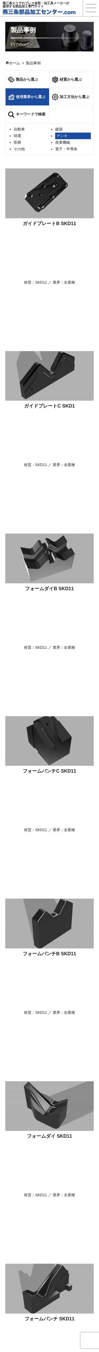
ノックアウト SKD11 (49, 770)
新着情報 (62, 1260)
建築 (59, 129)
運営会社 (62, 1273)
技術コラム (64, 1230)
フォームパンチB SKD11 (49, 536)
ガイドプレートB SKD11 (49, 223)
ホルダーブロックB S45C (49, 1005)
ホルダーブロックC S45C (49, 927)
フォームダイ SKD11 (49, 614)
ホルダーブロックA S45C (49, 1083)
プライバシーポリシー (73, 1280)
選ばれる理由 (22, 1223)
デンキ (62, 136)
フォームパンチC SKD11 (49, 458)
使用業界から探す (25, 1249)
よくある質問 (66, 1236)
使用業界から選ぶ (26, 97)
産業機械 (62, 142)
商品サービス (22, 1230)
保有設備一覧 (66, 1266)
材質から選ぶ (67, 79)
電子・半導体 (66, 149)
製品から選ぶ (23, 79)
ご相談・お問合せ (49, 1201)
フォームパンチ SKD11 (49, 692)
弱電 (17, 136)
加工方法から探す (25, 1256)
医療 (17, 142)
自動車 (19, 129)
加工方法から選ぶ (70, 97)
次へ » (63, 1116)
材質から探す (22, 1243)
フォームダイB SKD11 (49, 379)
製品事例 (62, 1223)
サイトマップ (66, 1286)
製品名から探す (24, 1236)
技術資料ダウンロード (49, 1182)
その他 (19, 149)
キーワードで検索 (26, 115)
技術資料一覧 (66, 1243)
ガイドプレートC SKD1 (49, 301)
